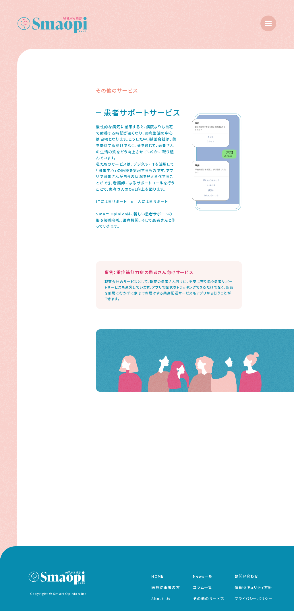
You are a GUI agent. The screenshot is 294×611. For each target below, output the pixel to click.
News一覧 (202, 576)
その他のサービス (209, 598)
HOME (157, 576)
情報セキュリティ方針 (253, 587)
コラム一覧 (202, 587)
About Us (161, 598)
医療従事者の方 (165, 587)
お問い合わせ (246, 576)
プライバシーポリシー (253, 598)
